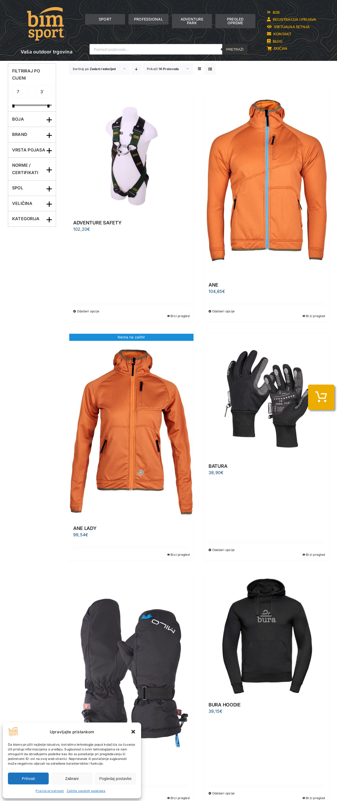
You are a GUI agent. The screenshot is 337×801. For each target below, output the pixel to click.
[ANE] (267, 183)
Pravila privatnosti (50, 791)
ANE (213, 285)
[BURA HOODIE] (267, 634)
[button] (133, 731)
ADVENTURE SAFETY (97, 222)
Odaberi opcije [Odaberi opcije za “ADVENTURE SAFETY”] (88, 311)
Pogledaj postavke (115, 778)
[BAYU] (131, 665)
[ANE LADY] (131, 427)
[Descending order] (136, 68)
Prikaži (163, 69)
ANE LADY (85, 528)
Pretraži (235, 49)
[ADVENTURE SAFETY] (131, 152)
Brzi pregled (180, 316)
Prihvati (28, 778)
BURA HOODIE (225, 704)
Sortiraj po (94, 69)
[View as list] (210, 69)
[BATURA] (267, 396)
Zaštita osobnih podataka (86, 791)
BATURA (218, 466)
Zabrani (72, 778)
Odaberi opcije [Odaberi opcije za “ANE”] (223, 311)
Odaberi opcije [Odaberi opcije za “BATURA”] (223, 550)
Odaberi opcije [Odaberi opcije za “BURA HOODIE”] (223, 793)
